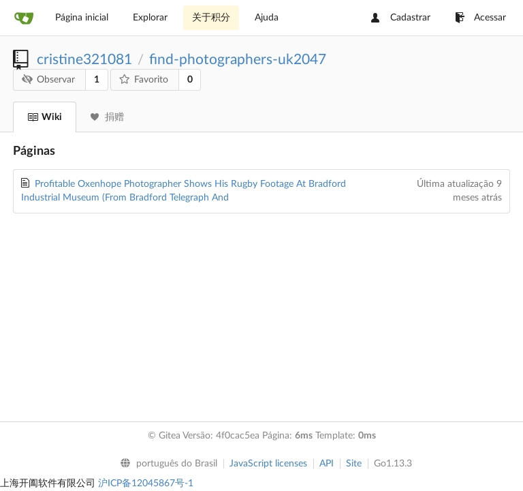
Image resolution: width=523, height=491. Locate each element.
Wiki (44, 117)
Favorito (144, 79)
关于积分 (211, 18)
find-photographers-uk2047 (237, 60)
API (326, 463)
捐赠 (107, 117)
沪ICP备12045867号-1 (145, 483)
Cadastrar (400, 17)
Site (354, 463)
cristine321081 (84, 60)
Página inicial (81, 18)
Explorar (150, 18)
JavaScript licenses (268, 463)
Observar (49, 79)
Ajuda (267, 18)
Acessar (480, 17)
